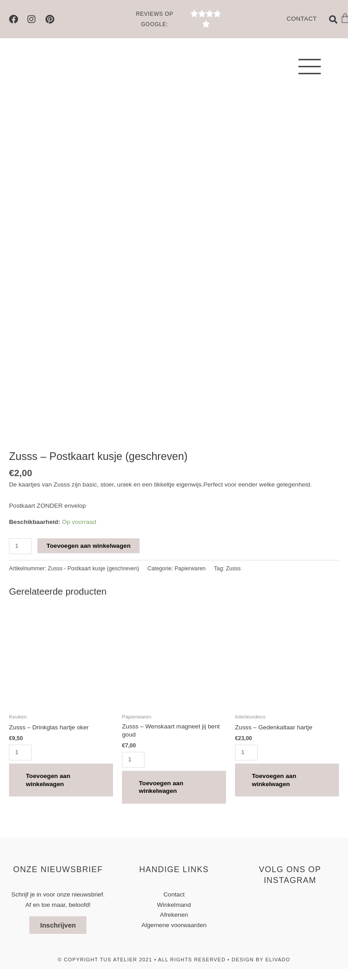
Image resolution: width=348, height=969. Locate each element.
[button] (333, 19)
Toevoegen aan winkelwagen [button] (49, 780)
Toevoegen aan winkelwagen (88, 545)
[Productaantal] (20, 546)
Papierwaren (190, 568)
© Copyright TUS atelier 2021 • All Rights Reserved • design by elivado (174, 960)
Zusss (233, 568)
